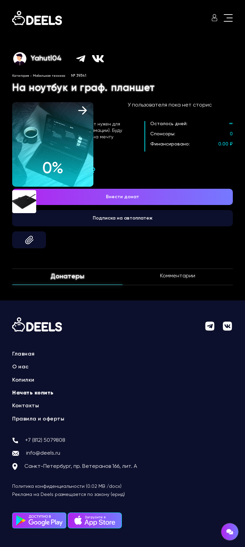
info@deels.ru (43, 453)
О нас (20, 367)
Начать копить (33, 393)
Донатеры (67, 276)
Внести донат (122, 197)
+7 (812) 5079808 (45, 440)
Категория (20, 75)
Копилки (23, 380)
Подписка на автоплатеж (123, 218)
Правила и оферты (38, 419)
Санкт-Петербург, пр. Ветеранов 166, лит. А (80, 466)
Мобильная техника (49, 75)
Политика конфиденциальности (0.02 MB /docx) (66, 486)
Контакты (25, 406)
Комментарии (177, 276)
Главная (23, 354)
